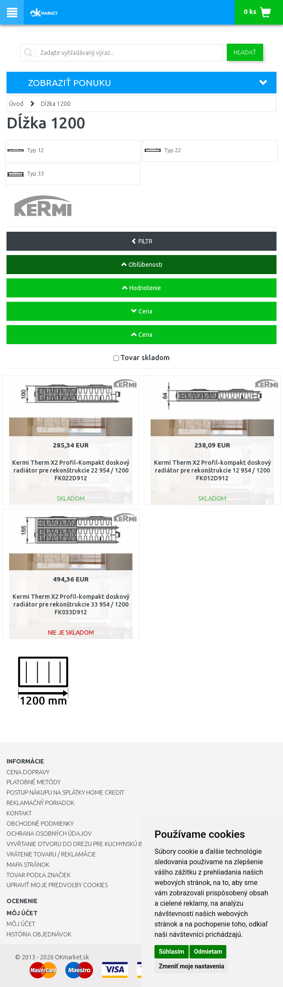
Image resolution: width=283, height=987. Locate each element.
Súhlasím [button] (171, 951)
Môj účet (20, 923)
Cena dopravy (27, 772)
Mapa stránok (27, 864)
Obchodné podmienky (40, 823)
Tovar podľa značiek (38, 875)
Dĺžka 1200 (56, 103)
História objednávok (38, 934)
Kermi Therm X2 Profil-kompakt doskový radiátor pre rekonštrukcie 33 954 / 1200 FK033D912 (71, 604)
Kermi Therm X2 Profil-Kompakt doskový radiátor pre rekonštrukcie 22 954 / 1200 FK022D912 (70, 470)
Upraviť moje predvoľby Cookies (57, 885)
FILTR (141, 241)
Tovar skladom (145, 357)
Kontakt (19, 813)
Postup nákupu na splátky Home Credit (65, 792)
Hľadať (245, 52)
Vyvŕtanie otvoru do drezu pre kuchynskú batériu (83, 843)
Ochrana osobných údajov (49, 833)
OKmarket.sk (72, 957)
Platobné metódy (33, 782)
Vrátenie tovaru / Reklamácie (51, 854)
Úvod (16, 103)
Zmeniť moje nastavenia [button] (191, 966)
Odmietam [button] (208, 951)
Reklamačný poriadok (40, 802)
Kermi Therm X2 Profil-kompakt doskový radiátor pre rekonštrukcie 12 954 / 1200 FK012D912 (212, 470)
